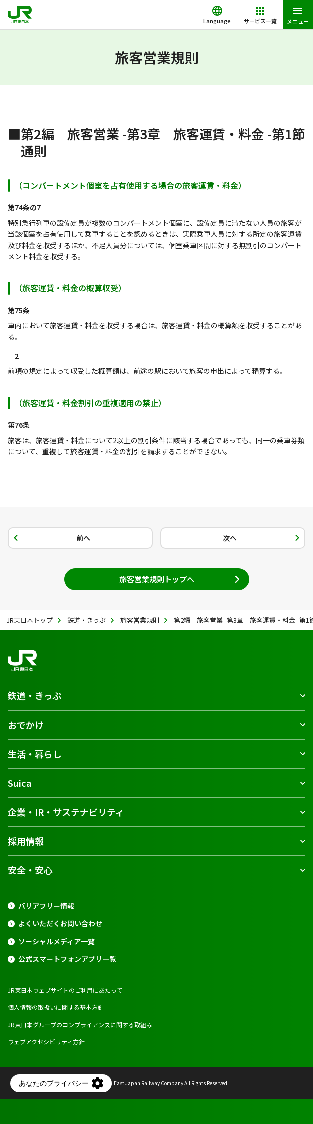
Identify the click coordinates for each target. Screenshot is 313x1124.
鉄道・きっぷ (34, 695)
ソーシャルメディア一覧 (56, 941)
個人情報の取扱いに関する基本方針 (56, 1007)
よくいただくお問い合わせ (60, 923)
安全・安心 (30, 869)
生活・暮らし (35, 753)
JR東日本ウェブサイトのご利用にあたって (65, 990)
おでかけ (26, 724)
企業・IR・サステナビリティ (66, 811)
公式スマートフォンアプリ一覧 (67, 959)
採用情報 (26, 840)
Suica (20, 782)
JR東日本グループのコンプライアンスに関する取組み (80, 1024)
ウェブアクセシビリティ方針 (46, 1041)
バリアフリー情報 (46, 906)
